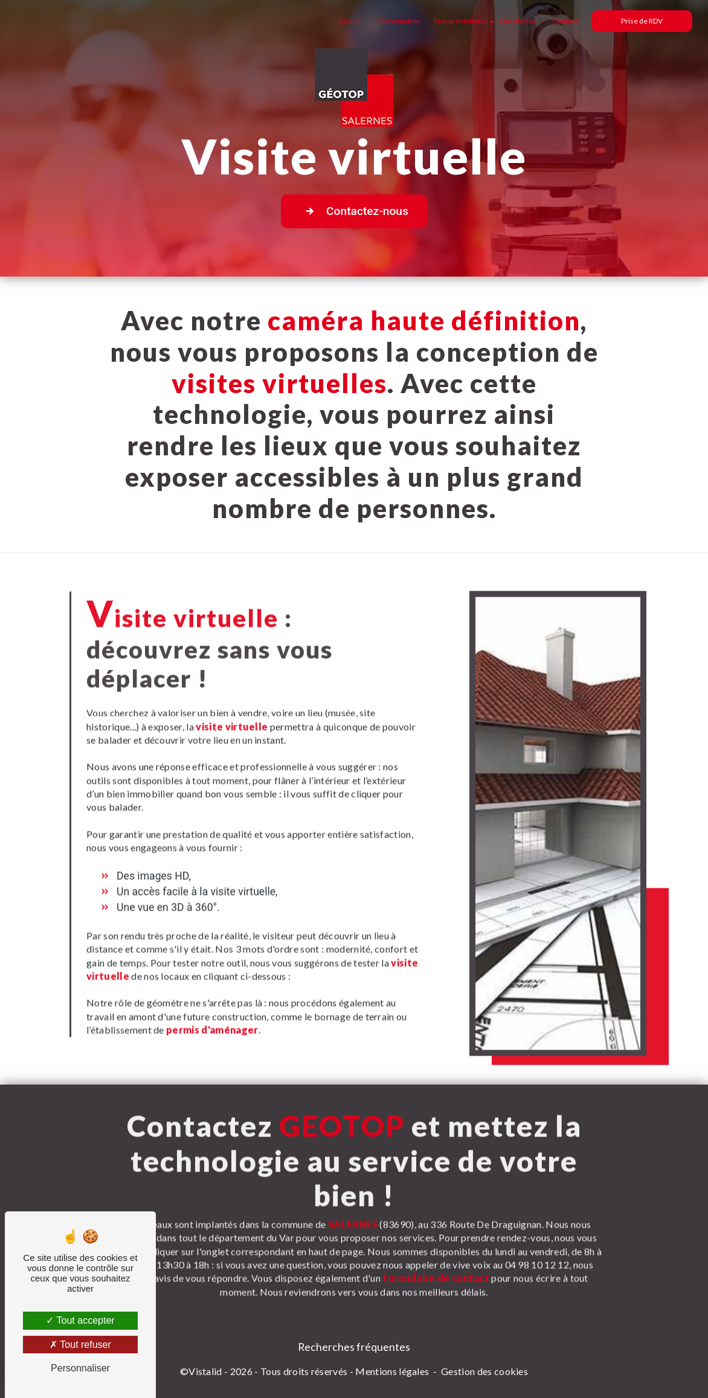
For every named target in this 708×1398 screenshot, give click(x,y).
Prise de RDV (642, 20)
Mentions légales (392, 1371)
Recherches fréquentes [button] (354, 1347)
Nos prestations (460, 20)
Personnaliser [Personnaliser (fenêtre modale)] (80, 1368)
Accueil (350, 20)
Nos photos (518, 20)
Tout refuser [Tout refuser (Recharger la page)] (80, 1344)
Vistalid (205, 1371)
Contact (565, 20)
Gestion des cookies (484, 1371)
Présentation (399, 20)
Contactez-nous (354, 210)
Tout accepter (80, 1320)
